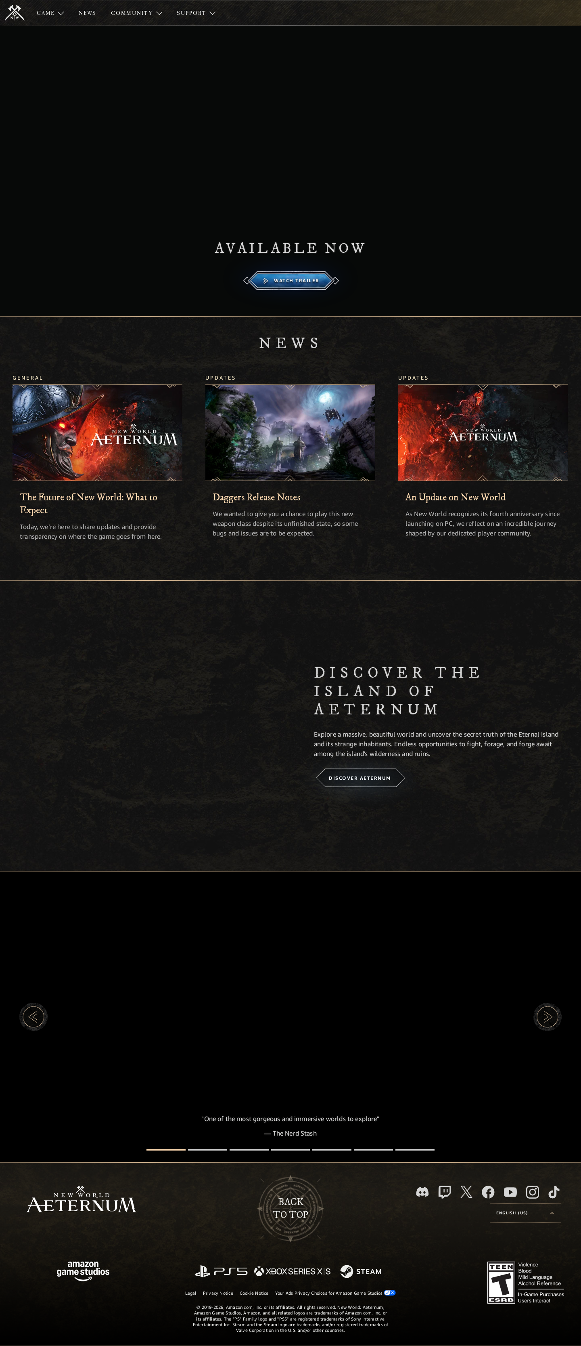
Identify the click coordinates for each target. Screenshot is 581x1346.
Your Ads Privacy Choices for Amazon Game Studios (335, 1293)
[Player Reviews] (373, 1150)
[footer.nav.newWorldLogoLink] (81, 1200)
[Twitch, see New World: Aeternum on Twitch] (444, 1192)
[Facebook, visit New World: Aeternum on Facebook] (488, 1192)
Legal (190, 1293)
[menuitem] (50, 13)
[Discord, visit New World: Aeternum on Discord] (422, 1192)
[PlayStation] (221, 1272)
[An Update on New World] (483, 432)
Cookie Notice (254, 1293)
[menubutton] (525, 1213)
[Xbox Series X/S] (292, 1271)
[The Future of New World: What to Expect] (97, 432)
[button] (33, 1017)
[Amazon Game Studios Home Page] (83, 1272)
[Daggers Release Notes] (290, 432)
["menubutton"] (50, 13)
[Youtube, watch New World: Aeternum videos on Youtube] (510, 1192)
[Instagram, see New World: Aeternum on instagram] (532, 1192)
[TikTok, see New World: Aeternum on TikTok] (554, 1192)
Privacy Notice (218, 1293)
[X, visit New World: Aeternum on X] (466, 1192)
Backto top (290, 1208)
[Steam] (362, 1272)
